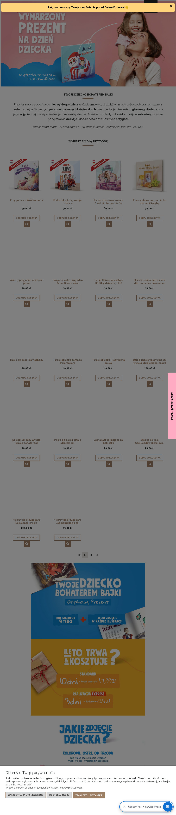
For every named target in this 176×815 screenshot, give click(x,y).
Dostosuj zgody (59, 795)
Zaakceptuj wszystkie (89, 795)
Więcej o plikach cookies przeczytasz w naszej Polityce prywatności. (43, 788)
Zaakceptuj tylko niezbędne (25, 795)
